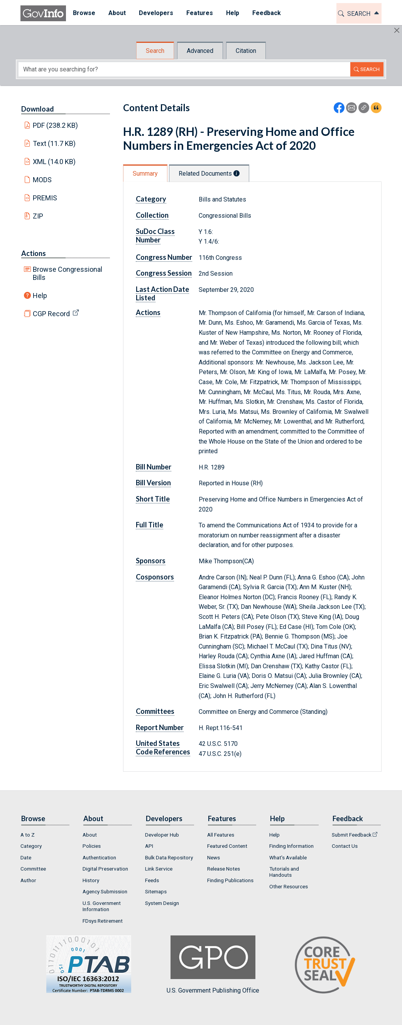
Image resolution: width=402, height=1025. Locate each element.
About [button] (116, 13)
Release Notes (223, 869)
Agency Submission (105, 891)
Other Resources (288, 886)
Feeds (152, 880)
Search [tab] (155, 50)
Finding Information (291, 846)
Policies (92, 846)
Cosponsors (155, 577)
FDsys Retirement (103, 921)
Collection (152, 215)
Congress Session (164, 273)
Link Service (158, 869)
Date (25, 857)
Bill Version (153, 482)
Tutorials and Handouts (284, 872)
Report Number (160, 727)
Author (28, 880)
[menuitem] (83, 13)
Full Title (149, 524)
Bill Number (153, 467)
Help (40, 295)
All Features (220, 835)
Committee (33, 869)
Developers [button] (156, 13)
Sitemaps (156, 891)
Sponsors (151, 560)
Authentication (99, 857)
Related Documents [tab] (209, 173)
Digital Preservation (105, 869)
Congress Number (164, 257)
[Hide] (397, 30)
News (213, 857)
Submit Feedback (352, 835)
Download (37, 109)
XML (54, 162)
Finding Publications (230, 880)
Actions (33, 253)
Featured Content (227, 846)
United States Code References (163, 747)
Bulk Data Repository (169, 857)
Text (54, 143)
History (91, 880)
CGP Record (51, 314)
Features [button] (199, 13)
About (90, 835)
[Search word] (184, 69)
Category (151, 199)
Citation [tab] (246, 50)
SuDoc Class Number (155, 235)
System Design (162, 903)
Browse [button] (84, 13)
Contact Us (345, 846)
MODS (42, 180)
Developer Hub (162, 835)
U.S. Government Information (102, 906)
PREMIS (45, 198)
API (149, 846)
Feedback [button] (266, 13)
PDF (55, 125)
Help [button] (232, 13)
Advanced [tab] (200, 50)
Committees (155, 711)
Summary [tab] (145, 173)
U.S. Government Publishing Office (213, 964)
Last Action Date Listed (162, 293)
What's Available (288, 857)
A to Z (27, 835)
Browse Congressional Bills (67, 273)
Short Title (153, 499)
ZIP (38, 216)
